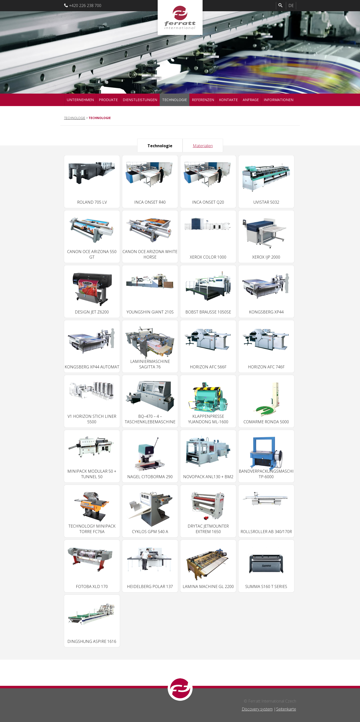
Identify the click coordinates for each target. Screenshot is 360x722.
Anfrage (251, 99)
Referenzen (203, 99)
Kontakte (228, 99)
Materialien (203, 145)
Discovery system (257, 709)
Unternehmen (80, 99)
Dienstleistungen (140, 99)
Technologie (174, 99)
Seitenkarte (286, 709)
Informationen (278, 99)
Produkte (108, 99)
